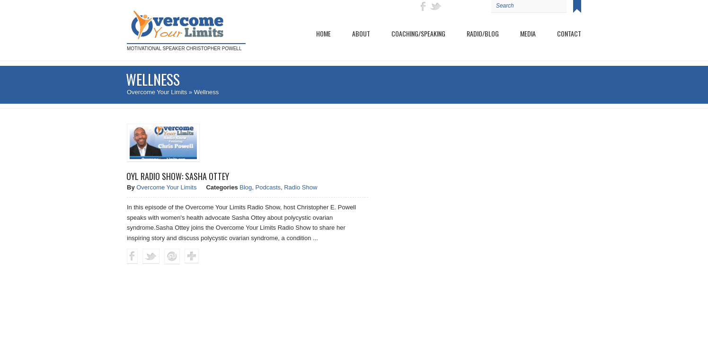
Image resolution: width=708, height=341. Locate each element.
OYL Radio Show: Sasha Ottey (177, 176)
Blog (245, 187)
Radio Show (300, 187)
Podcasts (268, 187)
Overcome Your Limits (157, 92)
